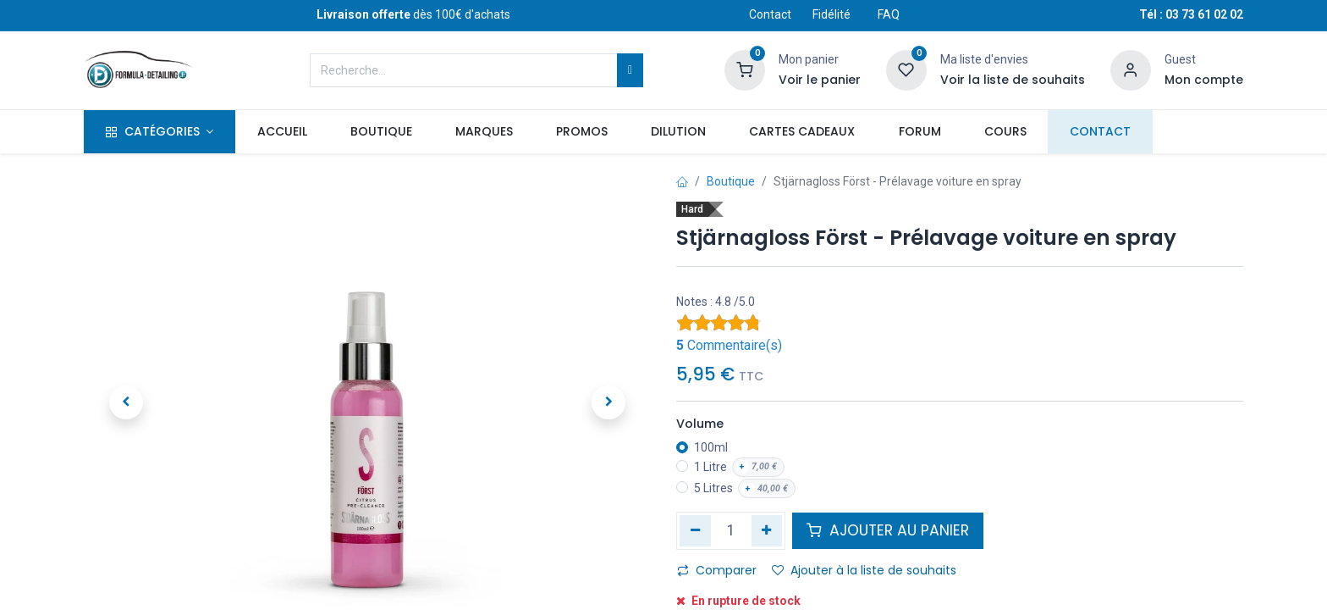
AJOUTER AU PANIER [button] (888, 530)
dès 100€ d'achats (413, 14)
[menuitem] (281, 132)
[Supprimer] (695, 530)
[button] (126, 402)
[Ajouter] (767, 530)
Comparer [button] (717, 570)
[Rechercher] (630, 70)
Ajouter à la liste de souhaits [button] (864, 570)
